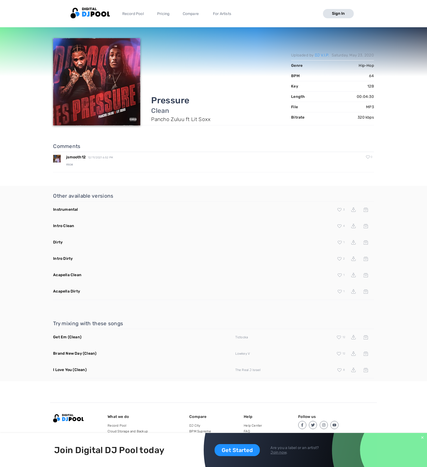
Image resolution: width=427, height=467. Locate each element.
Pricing (163, 13)
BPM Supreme (200, 431)
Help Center (253, 425)
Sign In (338, 13)
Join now (278, 452)
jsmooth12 (76, 157)
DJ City (194, 425)
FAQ (247, 431)
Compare (191, 13)
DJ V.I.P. (322, 55)
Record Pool (133, 13)
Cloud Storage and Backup (128, 431)
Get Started (237, 450)
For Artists (222, 13)
